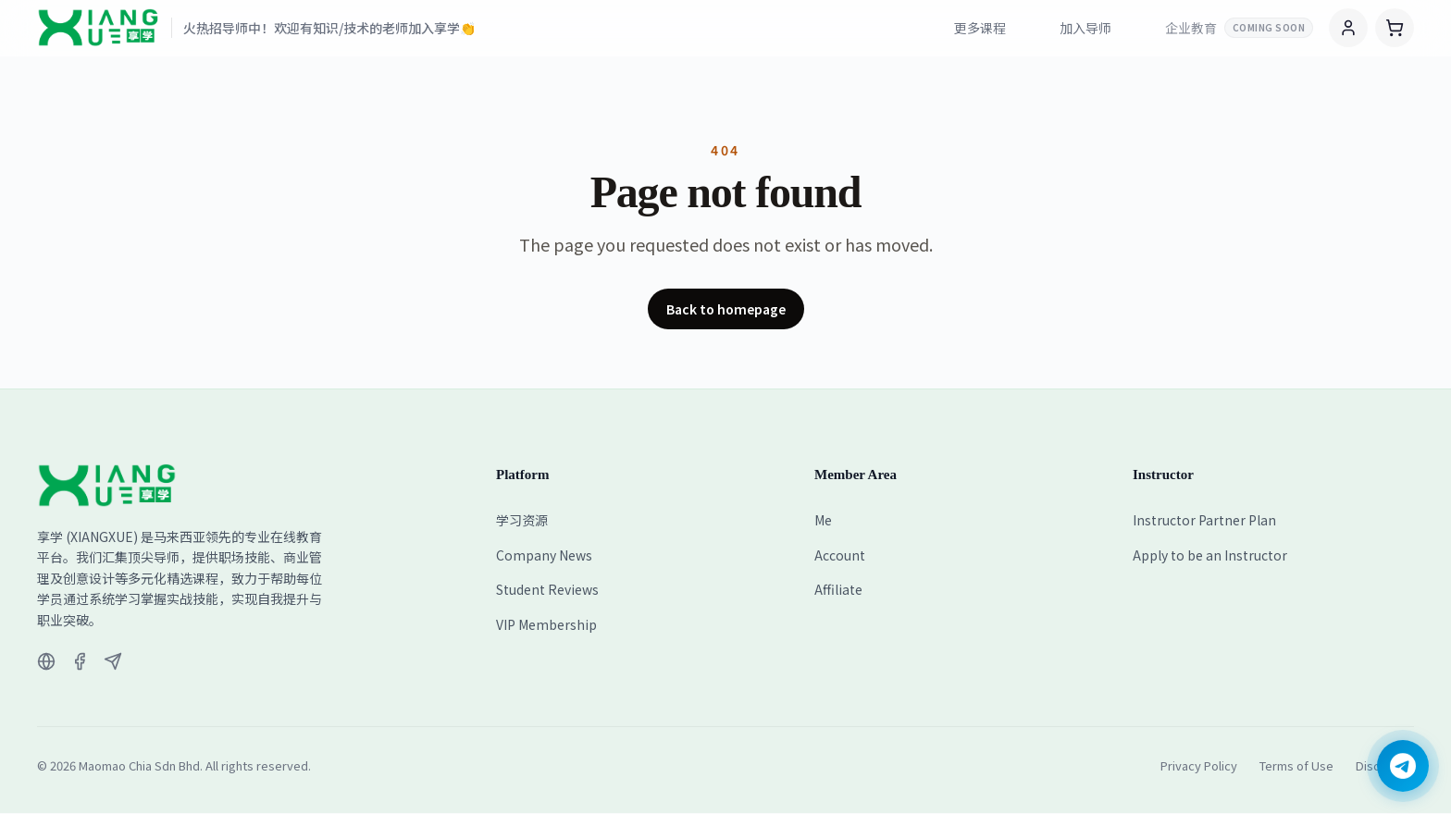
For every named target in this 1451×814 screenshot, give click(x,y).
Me (823, 520)
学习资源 (522, 520)
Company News (544, 555)
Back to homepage (726, 309)
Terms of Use (1296, 765)
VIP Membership (546, 624)
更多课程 (980, 27)
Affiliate (838, 589)
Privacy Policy (1198, 765)
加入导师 (1085, 27)
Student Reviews (547, 589)
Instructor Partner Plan (1204, 520)
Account (839, 555)
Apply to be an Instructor (1210, 555)
